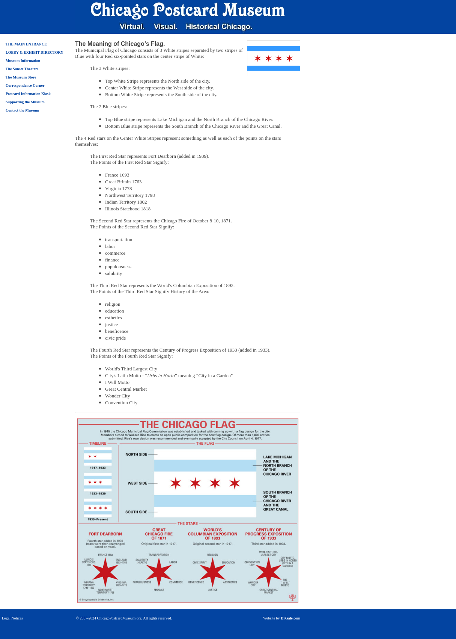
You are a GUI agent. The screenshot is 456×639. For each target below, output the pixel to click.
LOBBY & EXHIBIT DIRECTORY (34, 52)
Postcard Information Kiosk (28, 94)
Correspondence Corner (25, 85)
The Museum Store (21, 77)
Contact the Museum (22, 110)
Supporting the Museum (25, 102)
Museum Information (23, 61)
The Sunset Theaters (22, 69)
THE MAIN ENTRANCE (26, 44)
